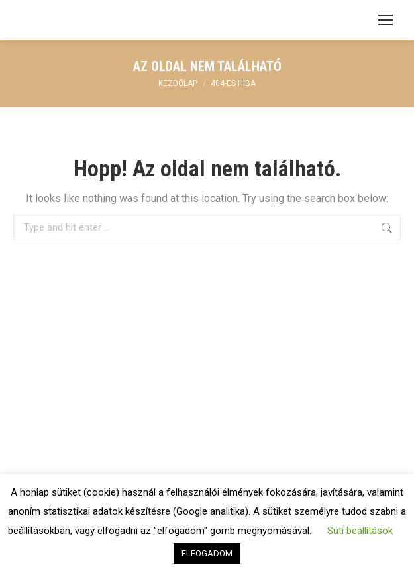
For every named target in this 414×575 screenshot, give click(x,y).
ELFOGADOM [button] (207, 553)
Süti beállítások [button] (360, 531)
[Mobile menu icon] (385, 20)
